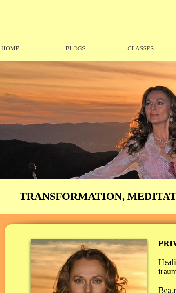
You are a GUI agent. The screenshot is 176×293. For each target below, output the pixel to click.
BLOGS (75, 48)
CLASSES (140, 48)
